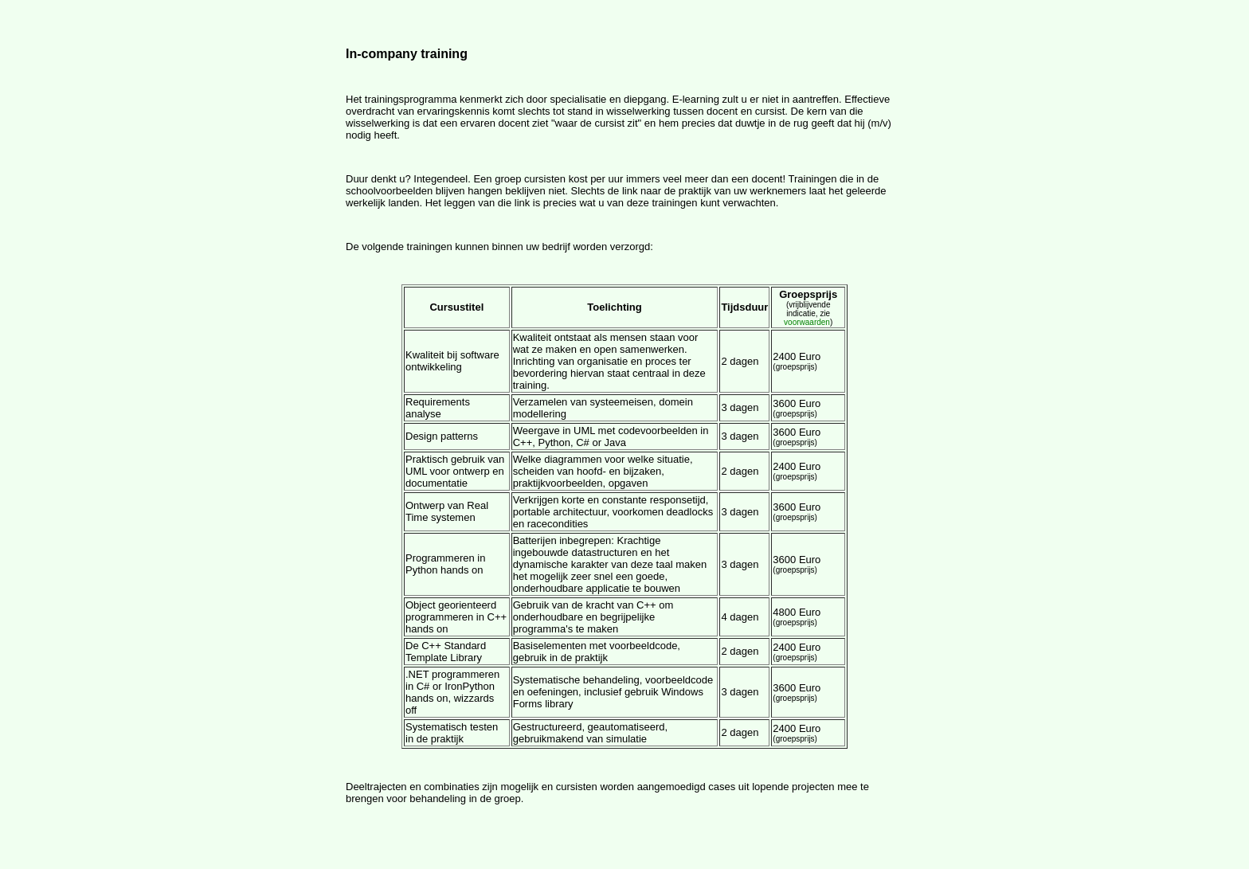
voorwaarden (807, 322)
